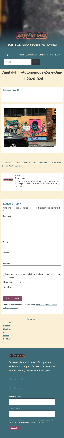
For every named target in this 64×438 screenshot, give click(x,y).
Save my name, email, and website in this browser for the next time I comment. (32, 275)
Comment (8, 216)
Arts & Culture (8, 322)
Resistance (7, 339)
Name (6, 242)
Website (6, 263)
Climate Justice (8, 329)
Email (6, 253)
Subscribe (15, 428)
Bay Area (6, 326)
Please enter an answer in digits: (16, 282)
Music (5, 332)
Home (7, 55)
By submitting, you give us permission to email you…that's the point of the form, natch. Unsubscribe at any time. (31, 421)
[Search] (36, 62)
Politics (5, 336)
